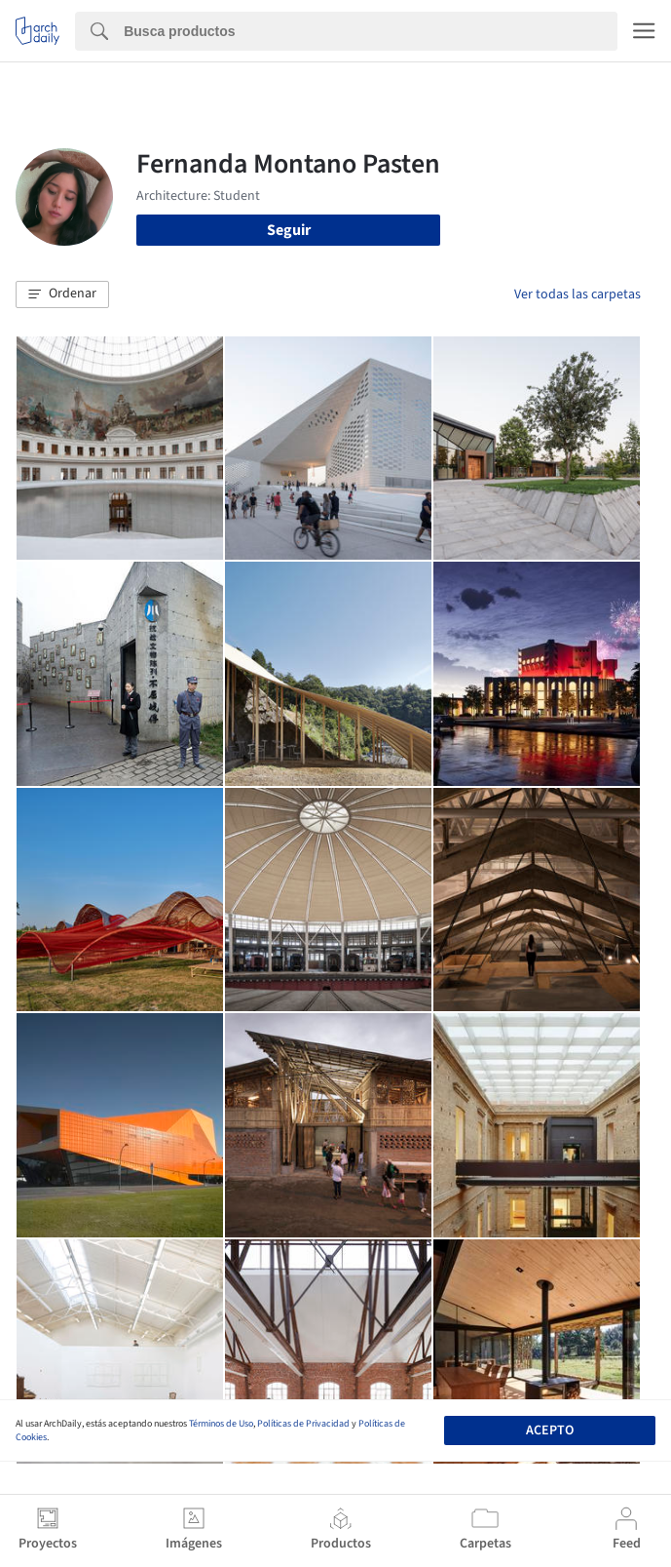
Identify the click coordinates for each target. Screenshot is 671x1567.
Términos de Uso (221, 1423)
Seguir (289, 230)
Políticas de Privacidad (303, 1423)
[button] (62, 294)
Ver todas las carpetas (577, 294)
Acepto (550, 1430)
